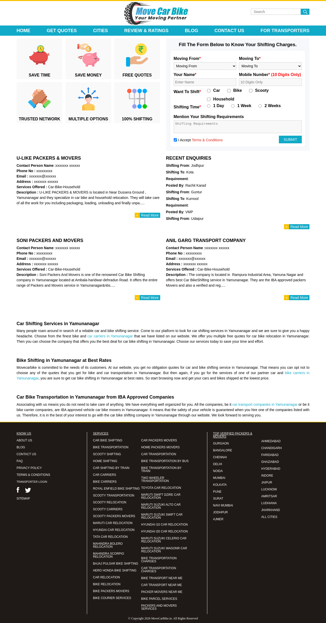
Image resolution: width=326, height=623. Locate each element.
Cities (100, 30)
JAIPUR (266, 482)
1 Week (244, 106)
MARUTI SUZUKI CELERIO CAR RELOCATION (163, 540)
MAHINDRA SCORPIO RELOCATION (108, 555)
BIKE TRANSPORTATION (110, 447)
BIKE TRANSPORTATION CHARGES (158, 559)
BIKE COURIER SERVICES (112, 598)
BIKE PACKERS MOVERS (111, 591)
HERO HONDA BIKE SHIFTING (115, 570)
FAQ (20, 461)
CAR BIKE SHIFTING (107, 440)
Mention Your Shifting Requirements (209, 117)
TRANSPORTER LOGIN (32, 481)
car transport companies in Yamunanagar (264, 404)
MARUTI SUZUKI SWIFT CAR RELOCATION (161, 516)
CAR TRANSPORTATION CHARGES (158, 569)
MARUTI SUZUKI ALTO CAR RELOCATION (161, 506)
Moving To (250, 58)
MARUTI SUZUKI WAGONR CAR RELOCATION (164, 549)
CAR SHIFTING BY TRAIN (111, 468)
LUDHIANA (269, 503)
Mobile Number (270, 74)
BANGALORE (222, 450)
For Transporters (285, 30)
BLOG (21, 447)
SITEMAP (23, 498)
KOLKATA (220, 485)
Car (216, 90)
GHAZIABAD (270, 462)
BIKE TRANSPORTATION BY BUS (164, 461)
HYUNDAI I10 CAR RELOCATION (164, 524)
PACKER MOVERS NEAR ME (161, 592)
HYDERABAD (270, 469)
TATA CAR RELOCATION (110, 537)
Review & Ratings (146, 30)
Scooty (262, 90)
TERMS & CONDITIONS (33, 475)
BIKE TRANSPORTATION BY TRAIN (161, 469)
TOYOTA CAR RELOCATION (161, 488)
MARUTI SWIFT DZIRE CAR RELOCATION (160, 496)
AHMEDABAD (271, 441)
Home (23, 30)
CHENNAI (220, 457)
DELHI (217, 464)
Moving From (187, 58)
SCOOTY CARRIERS (108, 509)
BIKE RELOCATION (106, 584)
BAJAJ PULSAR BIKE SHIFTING (115, 563)
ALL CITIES (269, 517)
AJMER (218, 519)
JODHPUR (220, 512)
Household (223, 99)
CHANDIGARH (271, 448)
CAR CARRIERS (104, 475)
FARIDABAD (270, 455)
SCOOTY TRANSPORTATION (113, 495)
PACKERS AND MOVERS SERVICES (159, 607)
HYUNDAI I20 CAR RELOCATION (164, 531)
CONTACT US (26, 454)
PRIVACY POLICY (29, 468)
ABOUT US (24, 440)
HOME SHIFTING (105, 461)
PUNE (217, 491)
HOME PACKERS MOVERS (160, 447)
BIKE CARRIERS (105, 482)
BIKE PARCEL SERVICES (159, 599)
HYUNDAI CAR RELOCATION (113, 530)
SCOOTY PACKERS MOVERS (114, 516)
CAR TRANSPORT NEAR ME (161, 585)
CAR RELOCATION (106, 577)
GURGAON (221, 443)
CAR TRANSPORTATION (158, 454)
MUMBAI (219, 478)
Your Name (185, 74)
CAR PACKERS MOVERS (159, 440)
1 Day (218, 106)
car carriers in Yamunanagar (110, 336)
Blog (191, 30)
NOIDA (218, 471)
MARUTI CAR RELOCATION (112, 523)
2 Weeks (273, 106)
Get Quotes (62, 30)
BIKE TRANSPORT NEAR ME (161, 578)
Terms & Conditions (207, 140)
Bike (237, 90)
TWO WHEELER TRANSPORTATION (155, 479)
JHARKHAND (270, 510)
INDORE (267, 475)
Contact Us (229, 30)
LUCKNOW (269, 489)
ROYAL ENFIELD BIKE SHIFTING (116, 488)
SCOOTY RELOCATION (109, 502)
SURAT (218, 498)
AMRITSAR (269, 496)
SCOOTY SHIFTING (107, 454)
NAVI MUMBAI (223, 505)
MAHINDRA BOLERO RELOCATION (108, 545)
